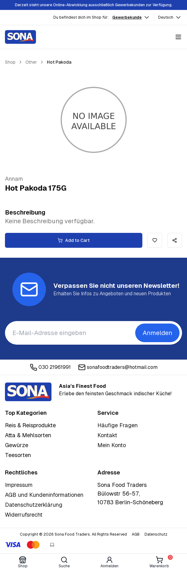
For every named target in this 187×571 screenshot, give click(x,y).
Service (107, 413)
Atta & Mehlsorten (28, 435)
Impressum (19, 485)
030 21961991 (50, 367)
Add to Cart (74, 240)
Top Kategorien (26, 413)
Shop (10, 62)
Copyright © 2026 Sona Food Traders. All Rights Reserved (73, 534)
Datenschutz (156, 534)
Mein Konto (111, 445)
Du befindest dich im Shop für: (81, 17)
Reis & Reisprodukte (30, 425)
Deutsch (170, 17)
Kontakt (107, 435)
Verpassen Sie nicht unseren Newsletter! (116, 285)
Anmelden (157, 332)
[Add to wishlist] (154, 240)
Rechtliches (21, 472)
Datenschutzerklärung (33, 504)
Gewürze (16, 445)
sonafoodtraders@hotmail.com (118, 367)
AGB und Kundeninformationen (44, 495)
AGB (136, 534)
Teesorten (18, 455)
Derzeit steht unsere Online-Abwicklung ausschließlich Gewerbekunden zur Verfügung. (93, 5)
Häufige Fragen (117, 425)
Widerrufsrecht (23, 514)
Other (31, 62)
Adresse (108, 472)
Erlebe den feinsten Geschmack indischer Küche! (115, 390)
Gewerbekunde (131, 17)
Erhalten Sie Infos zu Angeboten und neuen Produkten (112, 294)
